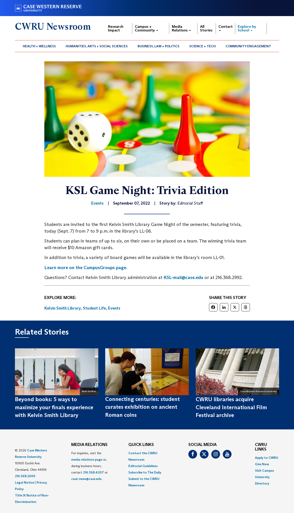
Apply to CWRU (266, 458)
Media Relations (181, 28)
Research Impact (115, 28)
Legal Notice (24, 482)
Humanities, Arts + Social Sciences (97, 46)
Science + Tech (202, 46)
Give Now (262, 464)
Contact (225, 27)
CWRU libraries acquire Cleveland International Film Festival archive (231, 407)
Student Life (94, 308)
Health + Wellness (39, 46)
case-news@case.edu (86, 479)
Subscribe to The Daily (144, 472)
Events (114, 308)
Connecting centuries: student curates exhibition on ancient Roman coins (142, 407)
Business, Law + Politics (158, 46)
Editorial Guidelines (143, 466)
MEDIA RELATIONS (89, 445)
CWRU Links (261, 447)
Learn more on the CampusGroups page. (85, 267)
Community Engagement (248, 46)
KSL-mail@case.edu (183, 277)
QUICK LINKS (141, 445)
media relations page (86, 459)
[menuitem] (39, 46)
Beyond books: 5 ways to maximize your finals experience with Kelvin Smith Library (54, 407)
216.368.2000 (25, 476)
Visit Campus (264, 470)
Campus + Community (146, 28)
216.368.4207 (93, 472)
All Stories (206, 28)
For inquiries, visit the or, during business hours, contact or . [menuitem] (89, 466)
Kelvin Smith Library (62, 308)
